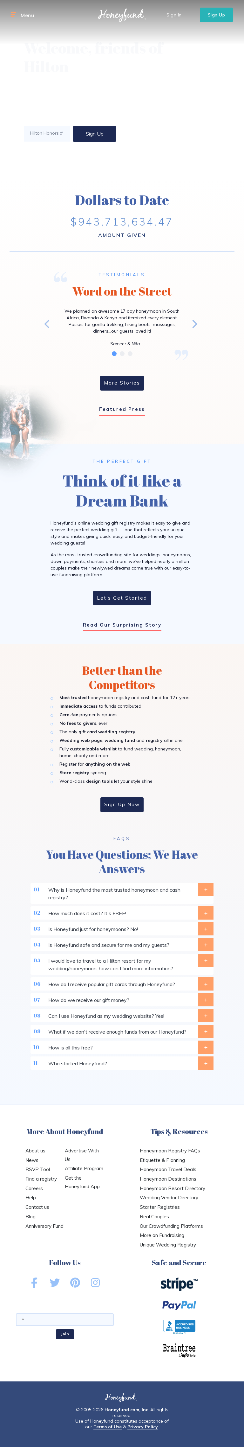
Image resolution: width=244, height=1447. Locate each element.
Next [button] (194, 323)
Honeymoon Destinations (168, 1179)
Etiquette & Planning (162, 1160)
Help (30, 1198)
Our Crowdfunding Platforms (171, 1226)
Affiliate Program (84, 1168)
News (31, 1160)
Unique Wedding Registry (168, 1245)
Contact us (37, 1207)
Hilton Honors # (46, 133)
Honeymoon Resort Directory (172, 1188)
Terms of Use (107, 1427)
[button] (13, 15)
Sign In (174, 15)
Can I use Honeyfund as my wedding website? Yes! (122, 1015)
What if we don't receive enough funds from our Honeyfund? (122, 1031)
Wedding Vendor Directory (169, 1198)
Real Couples (154, 1217)
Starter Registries (160, 1207)
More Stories (122, 383)
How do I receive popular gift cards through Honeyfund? (122, 984)
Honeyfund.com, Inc (126, 1409)
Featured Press (122, 409)
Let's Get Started (122, 598)
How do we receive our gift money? (122, 999)
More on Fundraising (162, 1235)
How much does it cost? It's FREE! (122, 913)
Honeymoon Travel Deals (168, 1169)
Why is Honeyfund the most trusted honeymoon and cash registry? (122, 892)
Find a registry (41, 1179)
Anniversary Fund (44, 1226)
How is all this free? (122, 1047)
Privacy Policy (142, 1427)
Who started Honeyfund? (122, 1063)
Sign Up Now (122, 804)
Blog (30, 1217)
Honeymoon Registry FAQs (170, 1151)
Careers (34, 1188)
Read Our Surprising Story (122, 625)
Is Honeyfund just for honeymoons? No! (122, 928)
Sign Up (216, 15)
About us (35, 1151)
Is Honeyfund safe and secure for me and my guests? (122, 944)
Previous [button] (47, 323)
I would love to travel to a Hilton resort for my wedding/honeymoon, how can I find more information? (122, 963)
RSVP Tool (37, 1169)
